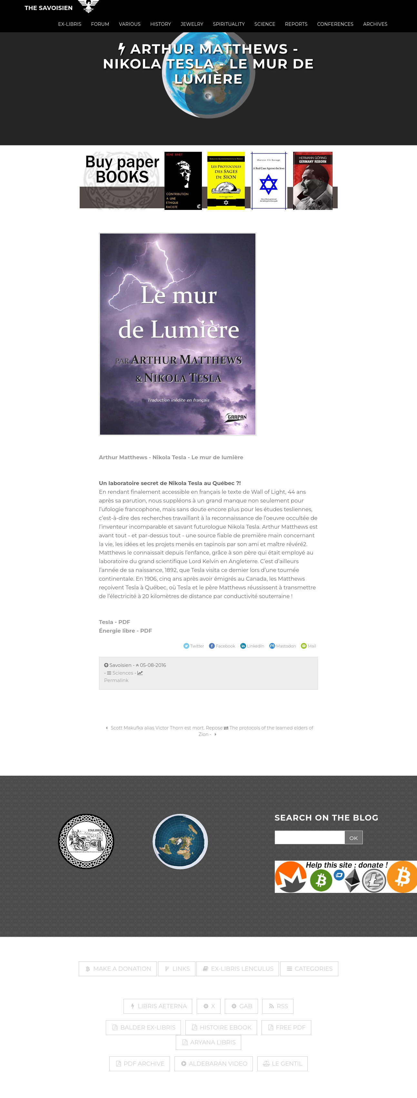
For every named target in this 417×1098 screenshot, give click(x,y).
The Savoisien (49, 13)
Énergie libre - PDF (125, 630)
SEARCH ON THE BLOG (327, 818)
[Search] (309, 837)
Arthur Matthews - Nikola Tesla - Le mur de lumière (171, 457)
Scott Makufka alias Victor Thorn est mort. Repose (163, 728)
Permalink (116, 680)
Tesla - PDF (114, 622)
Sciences (120, 673)
